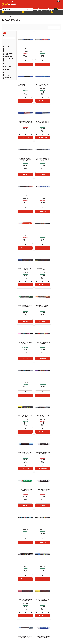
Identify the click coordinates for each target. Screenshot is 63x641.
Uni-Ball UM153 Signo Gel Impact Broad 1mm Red (54, 510)
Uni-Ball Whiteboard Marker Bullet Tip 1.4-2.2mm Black (39, 332)
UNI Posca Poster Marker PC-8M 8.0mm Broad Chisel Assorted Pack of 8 (54, 582)
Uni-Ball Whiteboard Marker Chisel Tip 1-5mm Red (39, 154)
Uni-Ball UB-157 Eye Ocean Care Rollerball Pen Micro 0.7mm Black (53, 47)
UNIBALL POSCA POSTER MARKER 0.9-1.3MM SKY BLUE (39, 297)
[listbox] (54, 27)
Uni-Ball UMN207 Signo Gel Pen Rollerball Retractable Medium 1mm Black (24, 119)
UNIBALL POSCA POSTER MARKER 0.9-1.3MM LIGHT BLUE (54, 332)
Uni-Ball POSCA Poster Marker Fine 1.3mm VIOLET (39, 261)
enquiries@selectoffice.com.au (50, 620)
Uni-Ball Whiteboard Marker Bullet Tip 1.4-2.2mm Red (54, 439)
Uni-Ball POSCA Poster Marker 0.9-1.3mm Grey (24, 297)
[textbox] (24, 5)
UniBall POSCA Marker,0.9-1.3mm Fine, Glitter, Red (24, 403)
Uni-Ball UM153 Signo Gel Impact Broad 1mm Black (24, 510)
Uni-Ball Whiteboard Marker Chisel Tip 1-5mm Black (54, 297)
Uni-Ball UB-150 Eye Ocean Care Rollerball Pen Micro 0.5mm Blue (53, 83)
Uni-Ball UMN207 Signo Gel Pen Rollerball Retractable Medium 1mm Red (54, 119)
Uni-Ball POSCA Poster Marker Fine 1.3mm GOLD (39, 190)
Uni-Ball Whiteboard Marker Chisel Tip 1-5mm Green (24, 332)
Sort (3, 35)
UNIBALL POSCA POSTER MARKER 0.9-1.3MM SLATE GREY (54, 404)
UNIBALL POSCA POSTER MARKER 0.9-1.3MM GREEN (53, 190)
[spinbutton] (24, 59)
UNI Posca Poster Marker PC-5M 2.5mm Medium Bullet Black (24, 546)
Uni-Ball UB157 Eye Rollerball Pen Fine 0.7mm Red (24, 475)
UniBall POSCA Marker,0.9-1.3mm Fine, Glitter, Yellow (39, 403)
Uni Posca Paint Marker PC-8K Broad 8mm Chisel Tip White (24, 581)
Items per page (51, 25)
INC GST (58, 1)
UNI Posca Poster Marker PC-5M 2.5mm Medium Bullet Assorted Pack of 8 (39, 582)
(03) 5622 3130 (48, 619)
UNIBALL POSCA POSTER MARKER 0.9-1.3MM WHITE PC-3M (24, 368)
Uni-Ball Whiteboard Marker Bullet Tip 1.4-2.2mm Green (39, 439)
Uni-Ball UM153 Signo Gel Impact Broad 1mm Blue (39, 510)
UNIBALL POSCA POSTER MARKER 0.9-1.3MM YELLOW (54, 261)
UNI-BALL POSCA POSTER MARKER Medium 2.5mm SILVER (39, 368)
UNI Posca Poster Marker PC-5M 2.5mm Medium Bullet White (39, 546)
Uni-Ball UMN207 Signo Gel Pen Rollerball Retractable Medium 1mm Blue (39, 119)
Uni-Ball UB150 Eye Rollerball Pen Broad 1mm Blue (39, 475)
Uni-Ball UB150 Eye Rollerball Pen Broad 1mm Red (54, 475)
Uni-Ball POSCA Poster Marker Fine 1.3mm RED (54, 225)
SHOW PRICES (58, 0)
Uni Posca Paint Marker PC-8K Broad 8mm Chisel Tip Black (54, 546)
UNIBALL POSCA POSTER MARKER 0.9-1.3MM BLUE (24, 190)
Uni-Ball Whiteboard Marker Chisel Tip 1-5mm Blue (24, 154)
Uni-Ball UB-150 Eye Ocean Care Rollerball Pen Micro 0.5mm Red (39, 47)
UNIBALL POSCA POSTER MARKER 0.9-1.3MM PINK (39, 225)
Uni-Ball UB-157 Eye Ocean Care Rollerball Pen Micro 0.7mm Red (39, 83)
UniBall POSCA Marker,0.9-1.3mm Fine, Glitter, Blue (54, 368)
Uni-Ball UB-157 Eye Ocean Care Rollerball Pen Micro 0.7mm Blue (24, 83)
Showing (29, 27)
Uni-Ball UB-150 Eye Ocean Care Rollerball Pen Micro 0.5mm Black (24, 47)
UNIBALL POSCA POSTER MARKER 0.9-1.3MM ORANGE (24, 225)
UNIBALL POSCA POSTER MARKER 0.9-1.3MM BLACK (54, 154)
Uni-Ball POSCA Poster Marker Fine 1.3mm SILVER (24, 261)
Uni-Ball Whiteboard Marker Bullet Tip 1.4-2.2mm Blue (24, 439)
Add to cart (24, 62)
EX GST (56, 1)
